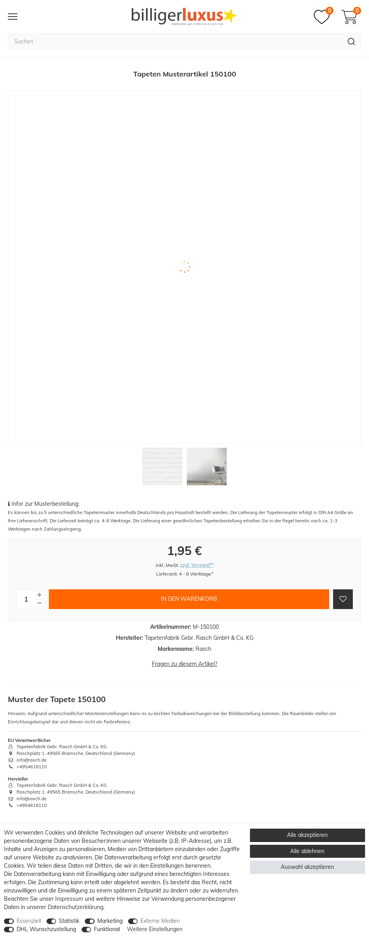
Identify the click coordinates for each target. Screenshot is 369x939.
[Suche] (351, 41)
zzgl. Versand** (197, 565)
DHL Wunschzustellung (46, 929)
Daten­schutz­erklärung (75, 907)
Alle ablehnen (307, 851)
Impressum (69, 898)
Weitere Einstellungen (155, 929)
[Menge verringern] (39, 603)
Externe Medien (160, 920)
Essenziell (29, 920)
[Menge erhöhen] (39, 595)
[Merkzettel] (324, 17)
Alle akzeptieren (307, 834)
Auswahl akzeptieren (307, 866)
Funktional (107, 929)
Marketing (110, 920)
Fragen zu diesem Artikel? (184, 663)
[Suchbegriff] (175, 41)
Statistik (69, 920)
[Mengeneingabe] (26, 599)
